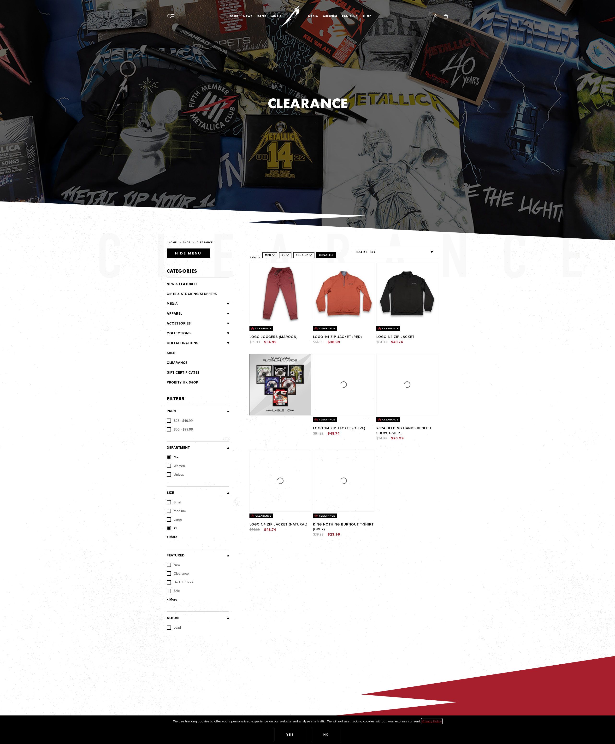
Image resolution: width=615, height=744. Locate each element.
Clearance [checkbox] (178, 573)
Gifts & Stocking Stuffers (192, 293)
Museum (330, 16)
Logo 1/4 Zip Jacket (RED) (337, 336)
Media (313, 16)
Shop (366, 16)
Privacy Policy (432, 721)
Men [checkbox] (173, 457)
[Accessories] (210, 323)
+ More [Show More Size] (172, 537)
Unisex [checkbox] (175, 474)
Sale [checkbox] (173, 590)
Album (173, 617)
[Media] (204, 304)
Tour (234, 16)
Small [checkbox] (174, 502)
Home (173, 242)
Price (172, 411)
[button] (290, 734)
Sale (171, 352)
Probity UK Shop (182, 382)
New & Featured (182, 284)
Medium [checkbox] (176, 510)
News (248, 16)
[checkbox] (180, 420)
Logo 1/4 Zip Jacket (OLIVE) (339, 428)
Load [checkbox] (174, 627)
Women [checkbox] (176, 465)
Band (261, 16)
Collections (179, 333)
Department (178, 447)
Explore (285, 358)
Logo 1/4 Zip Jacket (395, 336)
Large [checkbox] (174, 519)
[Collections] (210, 333)
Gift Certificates (183, 372)
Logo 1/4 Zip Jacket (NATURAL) (278, 524)
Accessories (179, 323)
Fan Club (350, 16)
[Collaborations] (213, 343)
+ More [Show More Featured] (172, 599)
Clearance (205, 242)
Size (170, 492)
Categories (182, 271)
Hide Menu (188, 253)
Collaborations (182, 343)
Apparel (174, 313)
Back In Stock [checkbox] (180, 582)
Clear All (326, 255)
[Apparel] (206, 314)
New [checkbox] (173, 564)
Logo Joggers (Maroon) (273, 336)
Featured (175, 555)
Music (276, 16)
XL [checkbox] (172, 528)
